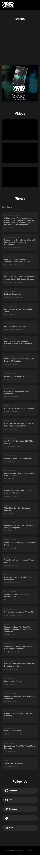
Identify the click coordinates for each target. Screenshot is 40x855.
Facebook (10, 800)
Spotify (9, 818)
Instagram (11, 790)
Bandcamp (11, 809)
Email (9, 827)
